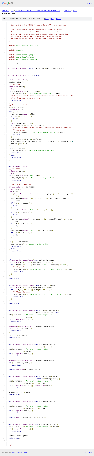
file (47, 19)
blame (58, 19)
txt (85, 453)
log (52, 19)
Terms (25, 453)
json (90, 453)
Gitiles (13, 453)
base (75, 10)
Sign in (89, 3)
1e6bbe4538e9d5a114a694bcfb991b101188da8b (37, 10)
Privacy (19, 453)
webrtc (5, 10)
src (12, 10)
